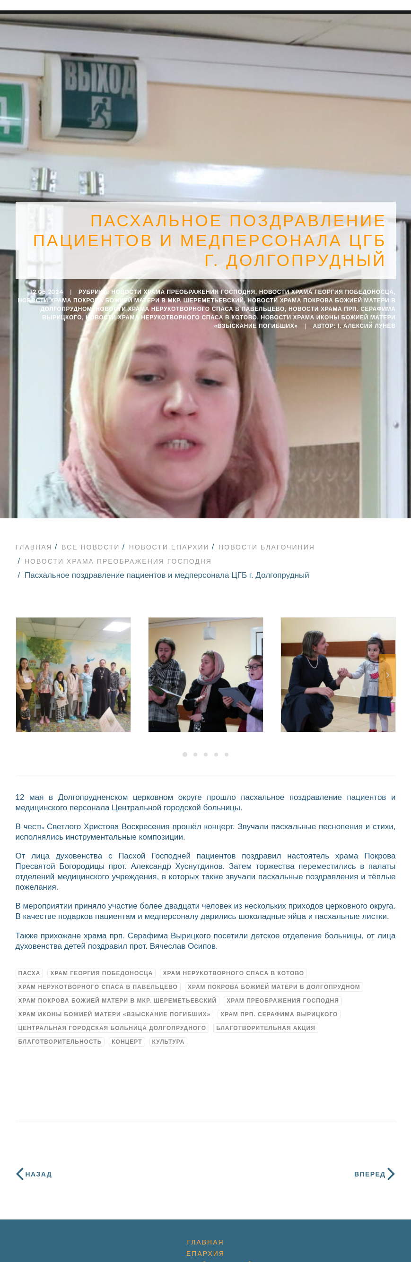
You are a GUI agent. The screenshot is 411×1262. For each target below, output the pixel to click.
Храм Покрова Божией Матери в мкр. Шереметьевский (117, 994)
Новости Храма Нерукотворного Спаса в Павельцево (190, 306)
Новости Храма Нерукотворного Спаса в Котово (171, 314)
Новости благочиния (267, 541)
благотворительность (60, 1035)
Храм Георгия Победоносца (101, 967)
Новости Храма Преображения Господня (183, 289)
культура (168, 1035)
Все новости (90, 541)
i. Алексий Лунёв (367, 323)
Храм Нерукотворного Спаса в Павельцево (98, 981)
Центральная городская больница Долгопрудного (112, 1022)
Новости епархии (169, 541)
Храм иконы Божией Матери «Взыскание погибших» (114, 1008)
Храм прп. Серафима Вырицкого (279, 1008)
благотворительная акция (265, 1022)
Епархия (205, 1247)
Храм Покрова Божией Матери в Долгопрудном (274, 981)
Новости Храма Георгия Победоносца (326, 289)
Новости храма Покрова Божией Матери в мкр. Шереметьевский (131, 297)
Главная (34, 541)
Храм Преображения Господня (283, 994)
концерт (127, 1035)
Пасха (29, 967)
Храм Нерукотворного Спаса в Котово (233, 967)
